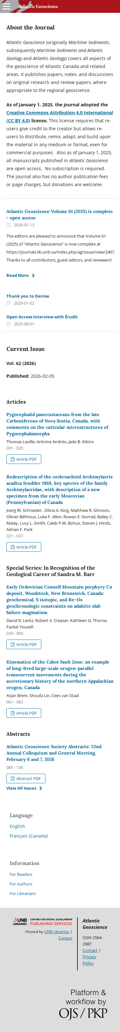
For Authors (21, 884)
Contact (65, 938)
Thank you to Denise (27, 296)
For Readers (21, 874)
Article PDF (26, 459)
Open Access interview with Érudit (42, 317)
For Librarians (23, 893)
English (17, 826)
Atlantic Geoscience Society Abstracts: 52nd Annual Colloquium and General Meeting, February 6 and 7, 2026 (53, 753)
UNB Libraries (56, 931)
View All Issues (21, 788)
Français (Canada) (29, 836)
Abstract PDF (28, 778)
